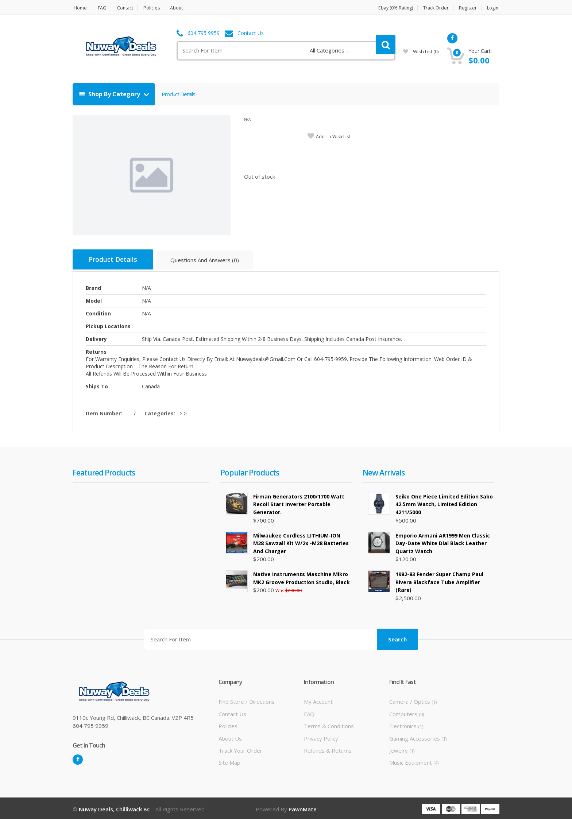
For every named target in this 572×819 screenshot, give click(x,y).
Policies (154, 8)
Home (79, 8)
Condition (98, 312)
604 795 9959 (204, 33)
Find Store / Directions (247, 699)
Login (493, 8)
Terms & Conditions (329, 724)
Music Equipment (413, 760)
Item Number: (105, 412)
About (181, 8)
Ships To (97, 385)
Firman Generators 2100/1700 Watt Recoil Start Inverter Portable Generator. (298, 503)
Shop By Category (110, 94)
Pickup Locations (108, 325)
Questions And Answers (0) (210, 261)
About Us (230, 736)
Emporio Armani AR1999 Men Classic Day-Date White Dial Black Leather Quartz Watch (442, 542)
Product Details (178, 94)
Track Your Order (240, 748)
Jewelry (401, 748)
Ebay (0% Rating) (392, 8)
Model (94, 299)
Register (468, 8)
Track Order (434, 8)
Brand (93, 286)
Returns (96, 350)
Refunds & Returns (328, 748)
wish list (420, 51)
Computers (406, 712)
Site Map (229, 760)
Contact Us (250, 33)
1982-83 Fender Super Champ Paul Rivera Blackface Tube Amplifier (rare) (439, 581)
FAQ (102, 8)
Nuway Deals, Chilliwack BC (114, 807)
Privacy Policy (321, 736)
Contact (126, 8)
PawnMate (303, 807)
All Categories (327, 50)
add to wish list (333, 136)
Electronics (406, 724)
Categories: (161, 412)
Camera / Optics (413, 699)
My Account (318, 699)
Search (397, 637)
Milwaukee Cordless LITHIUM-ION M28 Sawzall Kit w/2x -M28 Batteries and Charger (301, 542)
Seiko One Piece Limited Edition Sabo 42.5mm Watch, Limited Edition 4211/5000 (444, 503)
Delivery (96, 337)
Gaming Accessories (418, 736)
